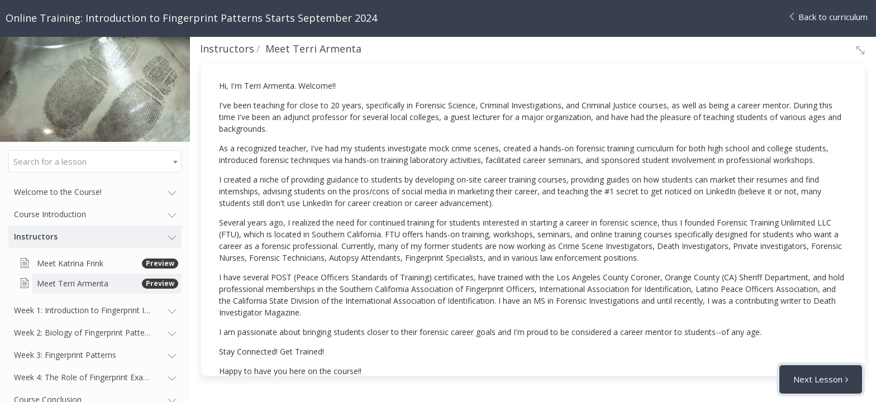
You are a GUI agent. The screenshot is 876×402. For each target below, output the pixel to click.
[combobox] (95, 161)
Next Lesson (817, 379)
